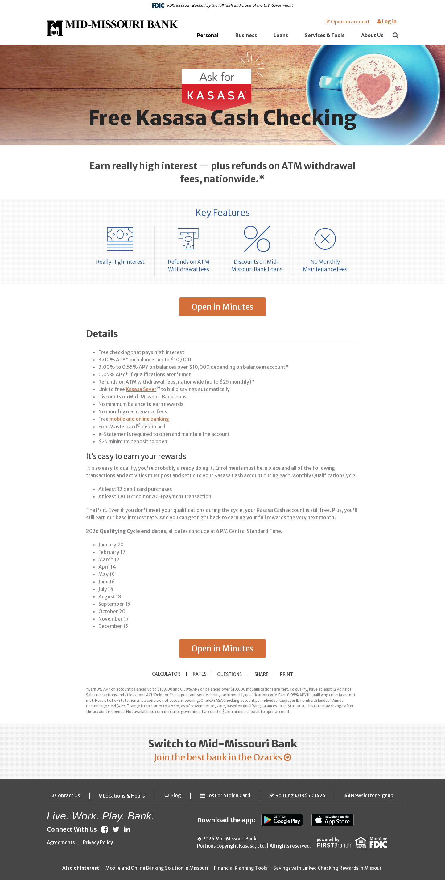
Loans (281, 35)
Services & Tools (324, 35)
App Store (334, 820)
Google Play (282, 820)
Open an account (350, 22)
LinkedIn (127, 829)
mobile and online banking (139, 419)
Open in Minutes (222, 307)
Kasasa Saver (141, 389)
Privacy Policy (98, 843)
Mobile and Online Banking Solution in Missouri (156, 868)
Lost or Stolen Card (228, 796)
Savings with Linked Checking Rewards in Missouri (328, 868)
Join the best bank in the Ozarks (218, 757)
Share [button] (262, 674)
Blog (175, 796)
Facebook (104, 829)
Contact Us (67, 796)
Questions (230, 674)
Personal (208, 35)
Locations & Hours (124, 796)
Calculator (165, 674)
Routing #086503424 (300, 796)
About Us (372, 35)
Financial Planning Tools (240, 868)
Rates (198, 674)
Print (288, 674)
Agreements (61, 843)
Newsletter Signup (372, 796)
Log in (387, 21)
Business (246, 35)
